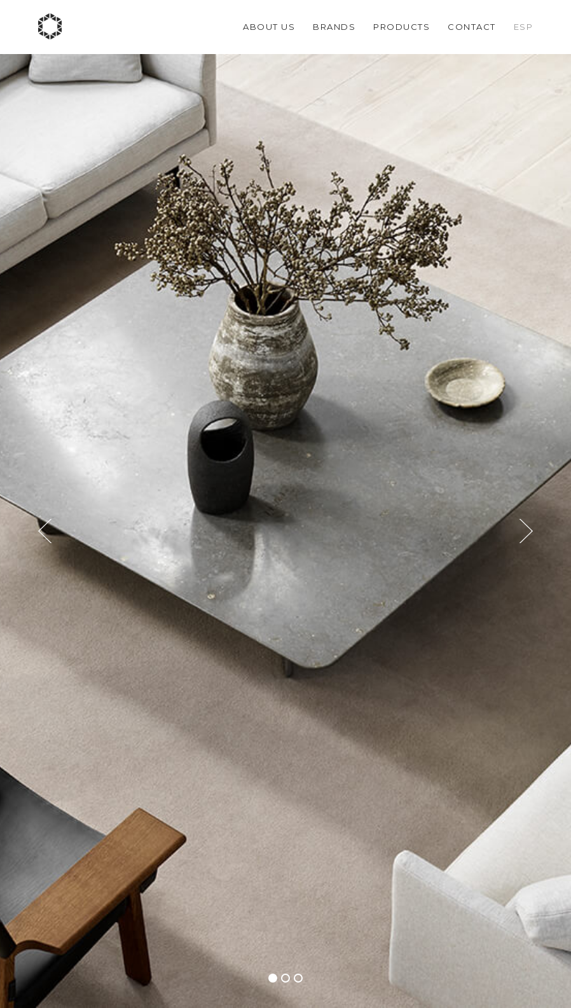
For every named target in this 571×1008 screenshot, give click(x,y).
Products (401, 27)
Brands (334, 27)
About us (269, 27)
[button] (272, 978)
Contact (472, 27)
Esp (523, 27)
